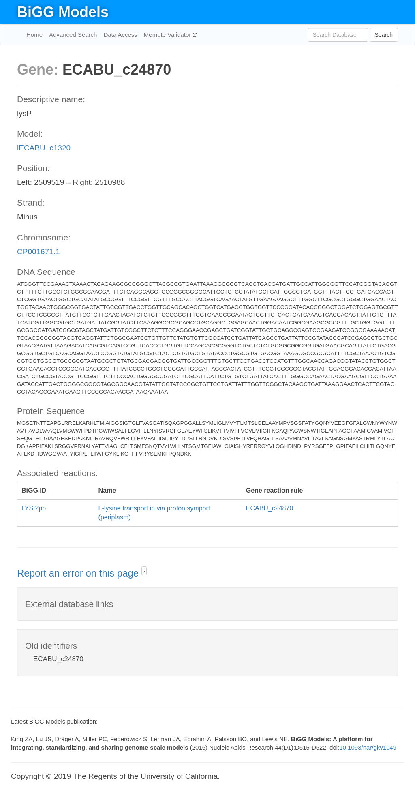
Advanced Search (73, 34)
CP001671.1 (38, 251)
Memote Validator (168, 34)
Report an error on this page (79, 573)
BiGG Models (63, 12)
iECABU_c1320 (44, 148)
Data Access (120, 34)
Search (384, 35)
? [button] (144, 571)
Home (34, 34)
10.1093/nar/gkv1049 (367, 747)
